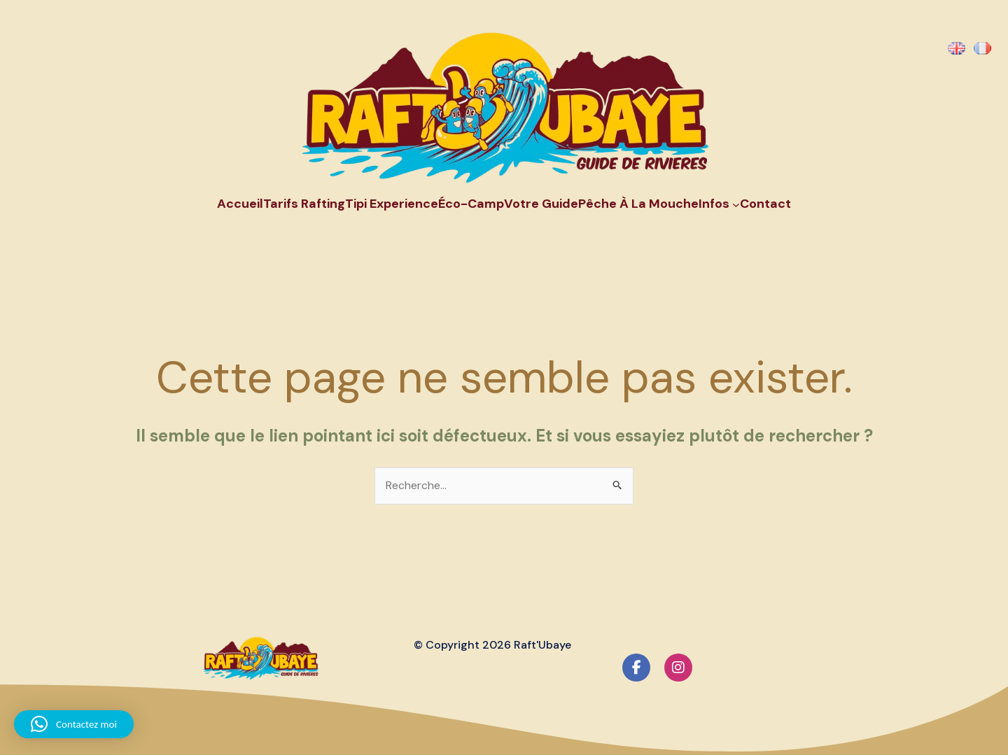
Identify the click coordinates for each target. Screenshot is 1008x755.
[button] (74, 724)
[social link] (636, 668)
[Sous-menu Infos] (736, 204)
